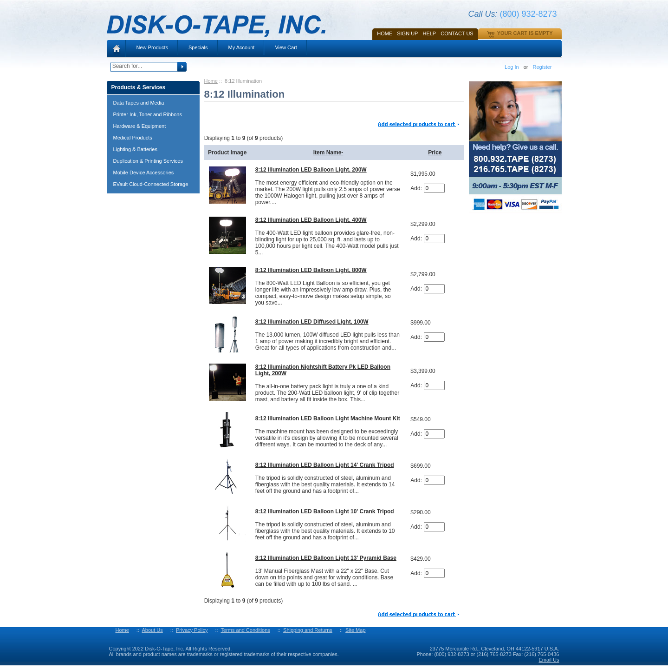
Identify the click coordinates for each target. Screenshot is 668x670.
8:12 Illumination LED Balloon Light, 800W (311, 270)
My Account (241, 47)
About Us (152, 630)
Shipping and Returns (307, 630)
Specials (198, 47)
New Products (152, 47)
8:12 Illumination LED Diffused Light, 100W (312, 321)
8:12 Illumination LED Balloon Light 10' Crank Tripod (324, 511)
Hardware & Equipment (139, 126)
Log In (512, 67)
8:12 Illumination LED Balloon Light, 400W (311, 220)
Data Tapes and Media (138, 103)
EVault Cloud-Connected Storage (150, 184)
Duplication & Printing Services (148, 161)
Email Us (548, 660)
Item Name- (328, 152)
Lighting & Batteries (135, 149)
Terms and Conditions (245, 630)
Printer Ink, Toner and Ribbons (147, 114)
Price (434, 152)
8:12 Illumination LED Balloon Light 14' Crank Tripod (324, 465)
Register (542, 67)
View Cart (286, 47)
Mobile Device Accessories (143, 172)
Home (384, 33)
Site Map (355, 630)
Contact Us (457, 33)
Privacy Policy (192, 630)
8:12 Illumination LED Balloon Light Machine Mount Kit (327, 418)
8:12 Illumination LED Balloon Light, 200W (311, 169)
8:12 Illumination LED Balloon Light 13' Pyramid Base (325, 558)
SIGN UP (407, 33)
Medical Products (132, 137)
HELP (429, 33)
